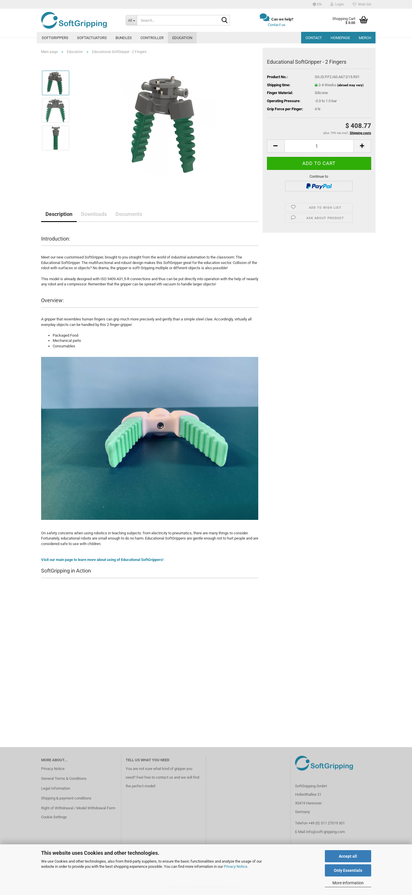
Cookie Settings (54, 817)
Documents (129, 214)
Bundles (124, 38)
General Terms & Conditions (64, 778)
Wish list (362, 4)
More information (348, 883)
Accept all (348, 856)
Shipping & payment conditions (66, 798)
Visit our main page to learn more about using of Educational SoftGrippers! (102, 559)
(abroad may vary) (350, 85)
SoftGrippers (55, 38)
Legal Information (55, 788)
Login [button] (337, 4)
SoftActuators (92, 38)
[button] (317, 4)
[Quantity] (319, 146)
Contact (313, 38)
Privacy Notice (235, 866)
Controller (152, 38)
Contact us (276, 25)
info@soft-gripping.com (325, 832)
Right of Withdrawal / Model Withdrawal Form (78, 808)
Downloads (94, 214)
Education (182, 38)
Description (58, 214)
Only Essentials (348, 870)
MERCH (365, 38)
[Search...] (131, 20)
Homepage (340, 38)
